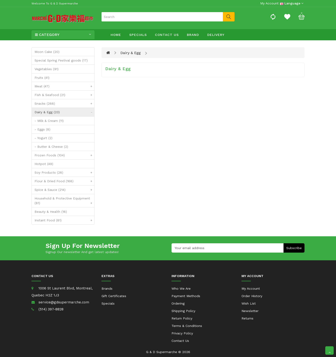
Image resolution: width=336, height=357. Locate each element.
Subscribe (294, 248)
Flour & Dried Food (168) (64, 181)
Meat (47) (64, 86)
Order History (252, 296)
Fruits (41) (42, 77)
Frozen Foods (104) (64, 155)
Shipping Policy (183, 311)
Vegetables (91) (47, 69)
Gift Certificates (114, 296)
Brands (107, 288)
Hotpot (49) (44, 164)
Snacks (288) (64, 103)
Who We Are (181, 288)
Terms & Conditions (187, 326)
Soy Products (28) (64, 172)
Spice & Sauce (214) (64, 189)
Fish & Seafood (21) (64, 95)
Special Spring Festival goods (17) (61, 60)
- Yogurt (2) (43, 138)
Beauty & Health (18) (51, 211)
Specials (138, 35)
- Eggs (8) (42, 129)
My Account (251, 288)
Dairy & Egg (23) (64, 112)
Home (116, 35)
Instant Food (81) (64, 220)
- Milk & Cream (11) (49, 121)
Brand (193, 35)
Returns (247, 318)
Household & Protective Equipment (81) (64, 201)
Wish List (249, 303)
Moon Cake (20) (47, 52)
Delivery (215, 35)
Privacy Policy (182, 333)
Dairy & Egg (130, 53)
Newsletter (250, 311)
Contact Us (167, 35)
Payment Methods (186, 296)
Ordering (178, 303)
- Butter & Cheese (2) (51, 146)
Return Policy (182, 318)
